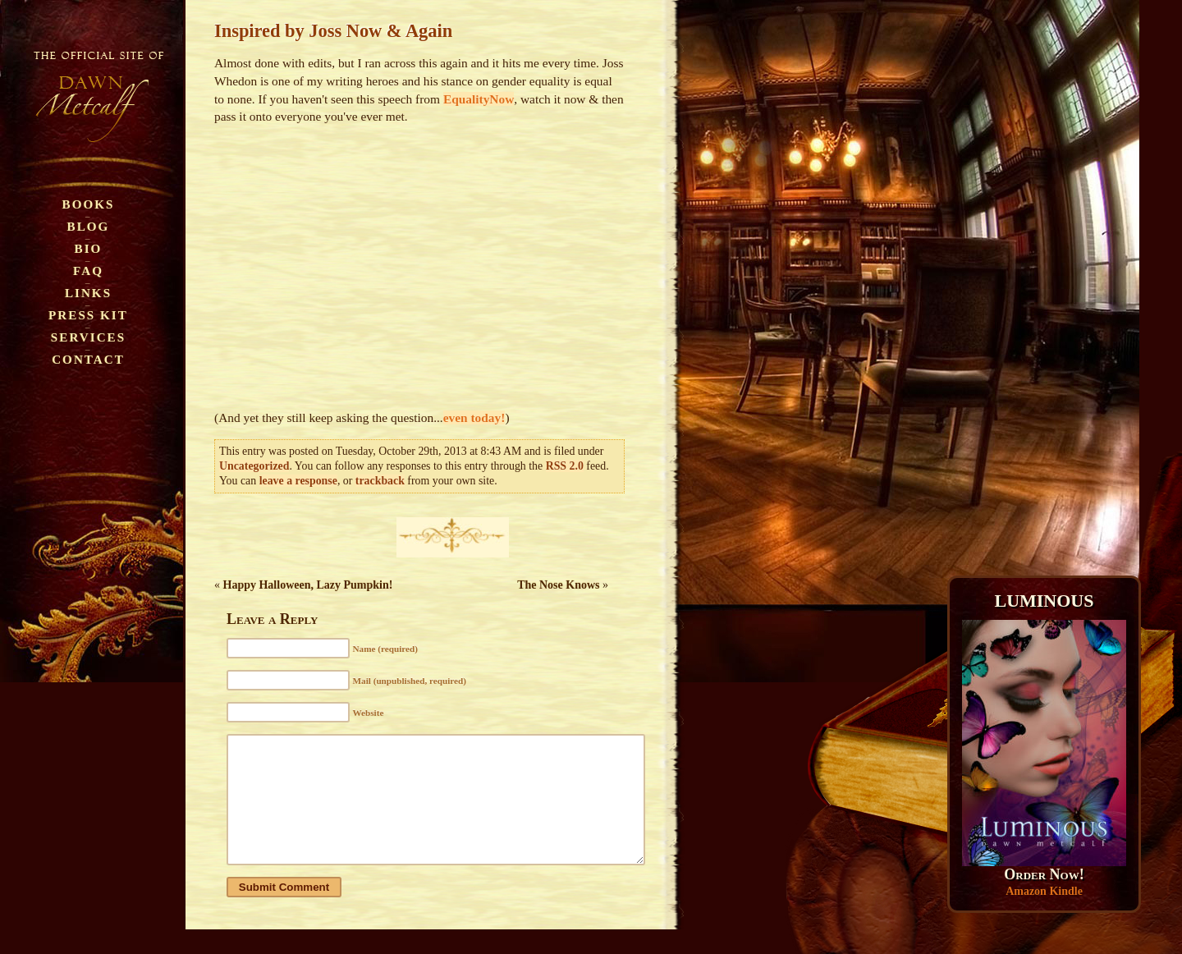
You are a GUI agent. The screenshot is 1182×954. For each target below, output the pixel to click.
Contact (88, 359)
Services (88, 337)
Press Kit (88, 315)
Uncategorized (254, 466)
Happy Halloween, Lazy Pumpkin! (308, 585)
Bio (89, 248)
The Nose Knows (558, 585)
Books (88, 204)
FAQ (88, 270)
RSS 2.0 (565, 466)
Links (88, 293)
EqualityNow (478, 99)
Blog (88, 226)
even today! (474, 417)
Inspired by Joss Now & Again (333, 31)
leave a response (298, 481)
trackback (380, 481)
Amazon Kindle (1044, 891)
